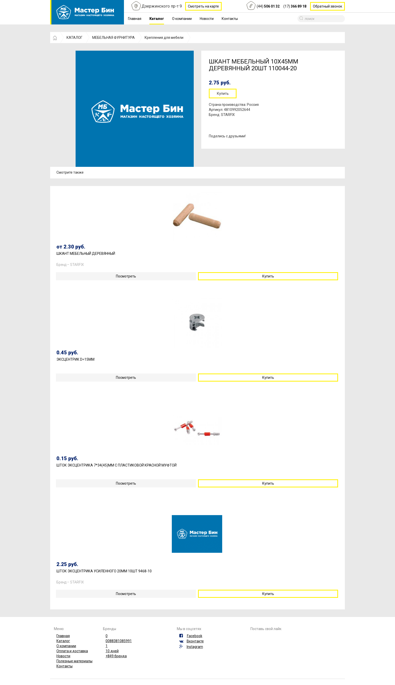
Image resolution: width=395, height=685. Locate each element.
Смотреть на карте (203, 6)
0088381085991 (119, 641)
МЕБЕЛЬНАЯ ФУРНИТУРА (113, 38)
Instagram (195, 647)
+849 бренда (116, 656)
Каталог (156, 19)
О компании (182, 19)
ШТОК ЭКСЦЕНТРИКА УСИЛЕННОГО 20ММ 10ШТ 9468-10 (104, 571)
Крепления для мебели (164, 38)
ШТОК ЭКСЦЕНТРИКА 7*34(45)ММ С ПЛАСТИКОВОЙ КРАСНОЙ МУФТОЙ (116, 465)
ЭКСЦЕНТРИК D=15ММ (75, 359)
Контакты (230, 19)
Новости (207, 19)
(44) (268, 6)
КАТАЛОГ (74, 38)
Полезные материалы (74, 661)
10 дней (112, 651)
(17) (294, 6)
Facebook (194, 636)
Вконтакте (195, 641)
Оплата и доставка (72, 651)
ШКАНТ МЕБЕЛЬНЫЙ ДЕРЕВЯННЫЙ (85, 254)
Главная (134, 19)
